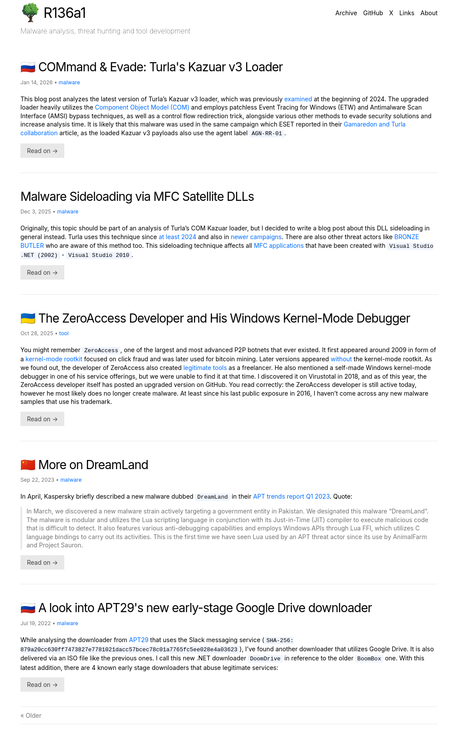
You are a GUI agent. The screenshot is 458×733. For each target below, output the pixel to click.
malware (69, 82)
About (429, 13)
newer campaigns (256, 236)
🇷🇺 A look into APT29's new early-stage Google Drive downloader (196, 607)
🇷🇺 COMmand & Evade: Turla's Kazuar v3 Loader (151, 67)
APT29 (139, 639)
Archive (346, 13)
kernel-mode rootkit (54, 359)
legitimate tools (205, 367)
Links (407, 13)
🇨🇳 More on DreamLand (84, 464)
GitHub (373, 13)
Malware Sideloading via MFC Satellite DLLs (137, 196)
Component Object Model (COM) (142, 107)
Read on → (42, 150)
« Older (30, 715)
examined (298, 99)
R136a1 (53, 12)
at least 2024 (177, 236)
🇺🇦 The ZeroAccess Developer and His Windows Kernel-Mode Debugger (215, 318)
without (341, 359)
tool (64, 333)
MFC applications (279, 245)
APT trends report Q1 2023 (291, 496)
